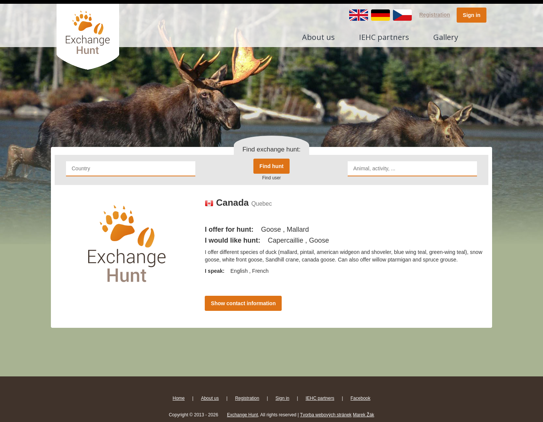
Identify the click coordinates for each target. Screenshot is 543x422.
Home (179, 398)
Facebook (361, 398)
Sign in (471, 15)
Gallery (445, 37)
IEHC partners (384, 37)
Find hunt (271, 166)
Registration (434, 15)
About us (318, 37)
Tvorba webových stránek (326, 414)
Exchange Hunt (242, 414)
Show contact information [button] (243, 303)
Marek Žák (363, 414)
